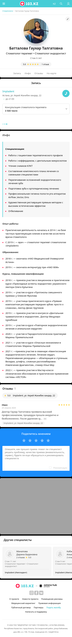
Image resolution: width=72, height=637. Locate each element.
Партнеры (39, 607)
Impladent (8, 91)
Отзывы (38, 73)
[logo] (29, 3)
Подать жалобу (53, 607)
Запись (17, 73)
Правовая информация (49, 603)
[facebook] (36, 593)
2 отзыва (20, 557)
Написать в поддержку (36, 611)
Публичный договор (21, 607)
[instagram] (31, 593)
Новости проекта (30, 599)
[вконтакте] (41, 593)
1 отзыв (45, 64)
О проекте (14, 599)
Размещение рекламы (52, 599)
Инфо (28, 73)
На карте (51, 73)
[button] (3, 3)
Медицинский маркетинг (23, 603)
